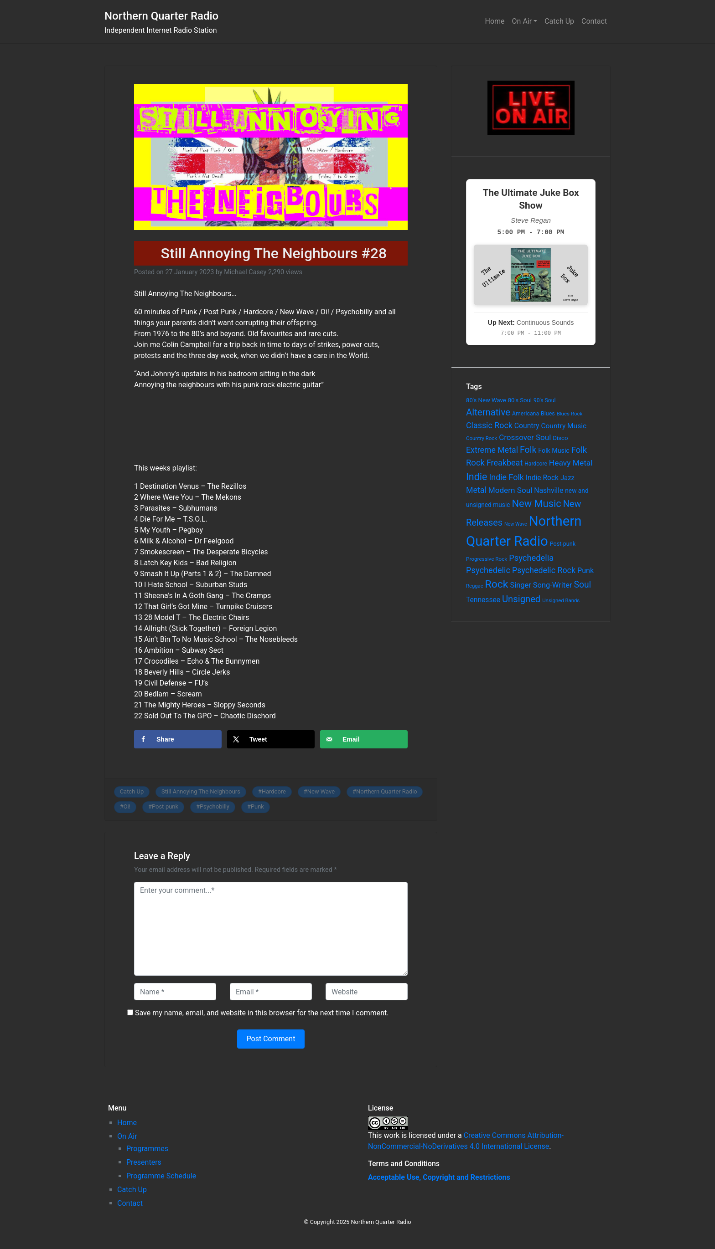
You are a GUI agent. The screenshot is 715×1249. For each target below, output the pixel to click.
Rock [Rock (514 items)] (496, 584)
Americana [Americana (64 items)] (525, 413)
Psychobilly (214, 806)
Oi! (127, 806)
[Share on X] (271, 739)
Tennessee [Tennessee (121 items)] (483, 600)
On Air (522, 21)
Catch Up (559, 21)
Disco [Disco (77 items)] (560, 438)
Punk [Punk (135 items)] (585, 570)
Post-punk (165, 806)
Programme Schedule (161, 1176)
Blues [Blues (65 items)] (548, 413)
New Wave (321, 791)
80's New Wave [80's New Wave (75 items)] (486, 400)
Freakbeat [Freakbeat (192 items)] (505, 462)
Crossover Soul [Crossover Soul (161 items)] (525, 437)
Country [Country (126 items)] (526, 425)
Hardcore (274, 791)
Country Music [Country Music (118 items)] (563, 426)
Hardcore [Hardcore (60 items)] (535, 464)
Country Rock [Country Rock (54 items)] (481, 438)
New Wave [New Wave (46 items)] (515, 524)
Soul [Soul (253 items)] (582, 584)
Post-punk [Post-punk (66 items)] (562, 543)
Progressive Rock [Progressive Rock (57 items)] (486, 559)
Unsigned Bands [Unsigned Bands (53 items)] (561, 600)
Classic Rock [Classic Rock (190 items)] (489, 425)
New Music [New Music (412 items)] (536, 503)
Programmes (147, 1148)
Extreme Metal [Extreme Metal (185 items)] (492, 450)
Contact (594, 21)
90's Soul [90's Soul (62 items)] (545, 400)
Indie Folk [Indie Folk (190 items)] (506, 477)
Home (495, 21)
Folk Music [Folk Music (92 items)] (553, 450)
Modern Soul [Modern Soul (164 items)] (510, 490)
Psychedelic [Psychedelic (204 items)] (488, 570)
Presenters (143, 1162)
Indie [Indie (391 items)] (476, 476)
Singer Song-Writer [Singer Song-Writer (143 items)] (541, 585)
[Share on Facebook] (178, 739)
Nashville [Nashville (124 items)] (548, 490)
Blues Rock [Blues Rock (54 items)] (570, 413)
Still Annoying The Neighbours (200, 791)
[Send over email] (364, 739)
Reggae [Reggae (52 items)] (474, 586)
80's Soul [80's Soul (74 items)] (520, 400)
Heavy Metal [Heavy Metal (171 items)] (571, 462)
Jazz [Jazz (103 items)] (567, 478)
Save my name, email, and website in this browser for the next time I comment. (262, 1012)
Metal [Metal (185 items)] (476, 490)
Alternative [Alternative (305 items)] (488, 412)
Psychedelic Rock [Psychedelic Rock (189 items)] (543, 570)
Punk (257, 806)
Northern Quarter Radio (161, 16)
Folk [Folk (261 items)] (528, 450)
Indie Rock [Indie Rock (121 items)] (542, 478)
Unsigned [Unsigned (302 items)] (521, 599)
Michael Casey (245, 272)
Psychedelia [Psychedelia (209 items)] (531, 558)
